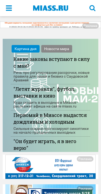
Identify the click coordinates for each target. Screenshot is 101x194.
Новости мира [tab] (56, 49)
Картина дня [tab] (26, 49)
